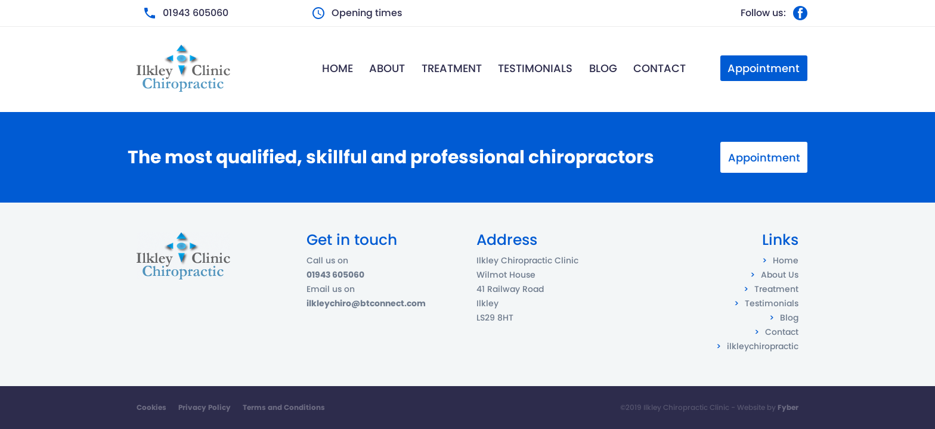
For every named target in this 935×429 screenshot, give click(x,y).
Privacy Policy (204, 407)
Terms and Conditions (284, 407)
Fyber (788, 407)
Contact (659, 68)
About (387, 68)
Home (337, 68)
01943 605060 (195, 13)
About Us (779, 275)
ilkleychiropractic (762, 346)
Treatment (452, 68)
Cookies (151, 407)
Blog (603, 68)
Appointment (764, 157)
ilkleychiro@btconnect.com (366, 303)
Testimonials (535, 68)
